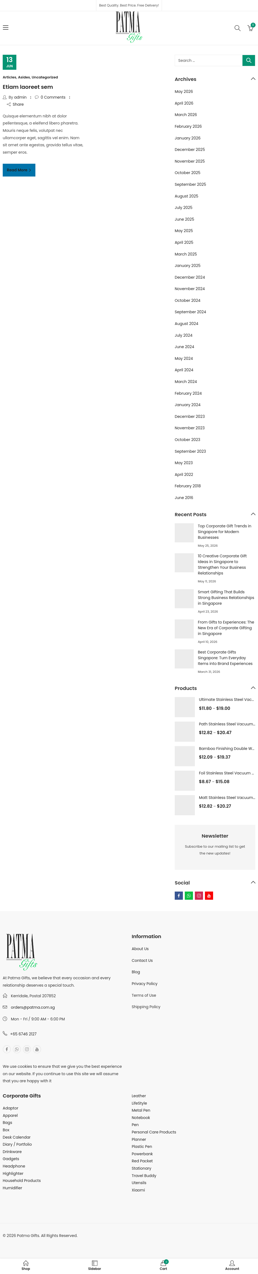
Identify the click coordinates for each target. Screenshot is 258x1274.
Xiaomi (138, 1190)
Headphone (14, 1166)
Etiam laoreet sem (28, 87)
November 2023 (190, 428)
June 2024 (184, 346)
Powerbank (142, 1154)
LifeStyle (139, 1103)
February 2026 (188, 126)
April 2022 (184, 474)
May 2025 (184, 230)
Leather (139, 1096)
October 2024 (187, 300)
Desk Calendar (16, 1137)
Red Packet (142, 1161)
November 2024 (190, 288)
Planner (139, 1139)
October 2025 (187, 172)
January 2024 (188, 405)
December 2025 (190, 149)
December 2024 (190, 277)
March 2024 (186, 381)
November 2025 (190, 161)
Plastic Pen (142, 1146)
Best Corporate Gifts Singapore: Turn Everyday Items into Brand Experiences (225, 657)
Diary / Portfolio (17, 1144)
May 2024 (184, 358)
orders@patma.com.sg (33, 1007)
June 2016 (184, 497)
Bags (7, 1122)
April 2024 (184, 370)
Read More (17, 170)
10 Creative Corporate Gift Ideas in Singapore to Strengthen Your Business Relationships (222, 564)
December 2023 (190, 416)
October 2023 (187, 439)
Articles (9, 77)
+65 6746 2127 (23, 1034)
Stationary (141, 1168)
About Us (140, 948)
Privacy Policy (145, 983)
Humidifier (12, 1188)
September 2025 (190, 184)
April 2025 (184, 242)
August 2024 (186, 323)
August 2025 (186, 196)
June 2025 (184, 219)
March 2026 (186, 114)
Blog (136, 972)
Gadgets (11, 1159)
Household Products (22, 1180)
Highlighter (13, 1173)
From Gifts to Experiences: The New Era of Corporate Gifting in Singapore (226, 627)
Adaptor (10, 1108)
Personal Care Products (154, 1132)
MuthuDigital (53, 1243)
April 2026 (184, 103)
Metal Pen (141, 1110)
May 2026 (184, 91)
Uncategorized (45, 77)
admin (20, 97)
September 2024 (190, 312)
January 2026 (188, 138)
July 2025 (183, 207)
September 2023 (190, 451)
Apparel (10, 1115)
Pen (135, 1124)
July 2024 (183, 335)
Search (248, 60)
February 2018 (188, 486)
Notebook (141, 1117)
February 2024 (188, 393)
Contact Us (142, 960)
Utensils (139, 1182)
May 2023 (184, 463)
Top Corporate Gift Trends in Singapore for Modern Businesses (224, 531)
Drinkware (12, 1151)
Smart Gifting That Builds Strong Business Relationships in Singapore (226, 597)
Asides (24, 77)
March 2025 (186, 254)
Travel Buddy (144, 1175)
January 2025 (188, 265)
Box (6, 1130)
